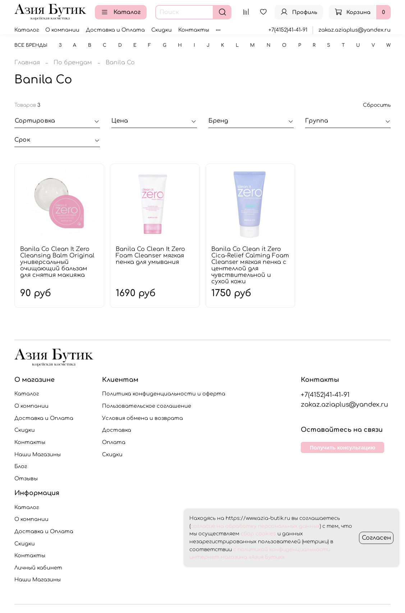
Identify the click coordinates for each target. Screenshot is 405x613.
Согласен (376, 538)
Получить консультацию (342, 447)
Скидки (161, 30)
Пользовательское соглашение (146, 406)
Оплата (113, 442)
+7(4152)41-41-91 (287, 30)
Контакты (193, 30)
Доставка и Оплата (115, 30)
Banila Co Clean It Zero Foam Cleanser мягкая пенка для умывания (150, 255)
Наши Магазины (37, 454)
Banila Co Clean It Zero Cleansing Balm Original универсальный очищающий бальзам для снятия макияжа (57, 262)
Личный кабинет (38, 568)
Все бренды (30, 45)
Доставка (116, 430)
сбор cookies (258, 533)
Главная (27, 62)
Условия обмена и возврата (142, 418)
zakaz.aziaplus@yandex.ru (354, 30)
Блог (20, 466)
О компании (62, 30)
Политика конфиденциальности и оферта (163, 394)
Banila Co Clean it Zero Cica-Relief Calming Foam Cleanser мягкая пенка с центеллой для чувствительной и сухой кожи (250, 265)
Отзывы (26, 478)
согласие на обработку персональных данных (255, 526)
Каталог (121, 12)
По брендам (73, 62)
